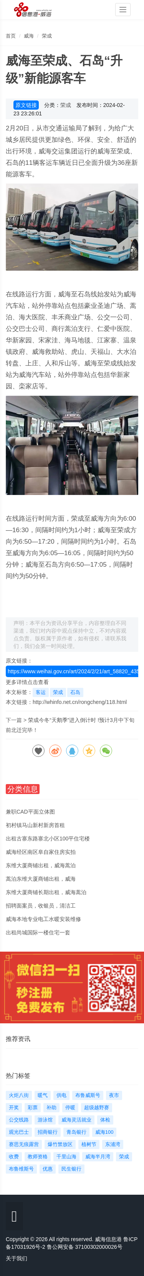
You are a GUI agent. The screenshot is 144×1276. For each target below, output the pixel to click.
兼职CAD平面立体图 (30, 812)
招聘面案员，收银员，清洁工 (41, 906)
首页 (11, 36)
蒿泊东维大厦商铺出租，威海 (41, 879)
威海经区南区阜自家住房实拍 (41, 852)
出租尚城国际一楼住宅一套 (38, 932)
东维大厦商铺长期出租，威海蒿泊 (46, 892)
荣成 (47, 36)
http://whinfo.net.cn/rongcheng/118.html (80, 702)
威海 (29, 36)
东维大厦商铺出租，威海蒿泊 (41, 865)
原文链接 (26, 105)
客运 (41, 692)
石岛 (75, 692)
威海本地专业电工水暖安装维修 (43, 919)
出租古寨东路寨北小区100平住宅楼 (48, 838)
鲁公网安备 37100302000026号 (84, 1247)
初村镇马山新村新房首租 (35, 825)
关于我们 (16, 1258)
